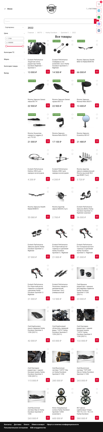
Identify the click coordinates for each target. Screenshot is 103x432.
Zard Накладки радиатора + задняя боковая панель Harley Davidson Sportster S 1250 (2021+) (36, 372)
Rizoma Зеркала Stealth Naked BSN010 (36, 208)
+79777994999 (92, 9)
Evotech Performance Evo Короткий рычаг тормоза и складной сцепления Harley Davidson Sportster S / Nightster (36, 289)
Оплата (26, 424)
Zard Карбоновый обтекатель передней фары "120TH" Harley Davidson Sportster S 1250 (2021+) (60, 330)
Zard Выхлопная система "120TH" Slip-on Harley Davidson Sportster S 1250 (60, 371)
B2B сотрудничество (38, 428)
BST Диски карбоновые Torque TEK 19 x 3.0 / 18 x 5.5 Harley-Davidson (85, 411)
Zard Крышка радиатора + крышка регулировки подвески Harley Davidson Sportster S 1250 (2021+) (85, 289)
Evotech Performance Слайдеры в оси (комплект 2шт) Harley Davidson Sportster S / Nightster (60, 64)
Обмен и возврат (38, 424)
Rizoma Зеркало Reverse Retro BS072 (59, 134)
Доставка (17, 424)
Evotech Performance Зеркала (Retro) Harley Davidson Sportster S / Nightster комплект (85, 210)
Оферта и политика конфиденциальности (63, 424)
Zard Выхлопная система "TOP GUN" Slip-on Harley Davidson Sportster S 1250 (85, 371)
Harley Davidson (51, 33)
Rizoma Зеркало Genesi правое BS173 (61, 100)
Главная (31, 33)
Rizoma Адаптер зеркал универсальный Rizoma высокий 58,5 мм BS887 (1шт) (85, 172)
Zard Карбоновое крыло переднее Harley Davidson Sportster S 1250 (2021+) (36, 329)
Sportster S (65, 33)
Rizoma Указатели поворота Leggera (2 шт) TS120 (35, 135)
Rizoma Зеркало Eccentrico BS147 (83, 134)
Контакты (8, 424)
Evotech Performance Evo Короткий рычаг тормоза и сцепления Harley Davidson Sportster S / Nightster (60, 249)
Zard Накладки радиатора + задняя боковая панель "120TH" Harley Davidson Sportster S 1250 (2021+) (84, 331)
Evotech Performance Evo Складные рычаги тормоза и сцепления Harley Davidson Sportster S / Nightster (85, 249)
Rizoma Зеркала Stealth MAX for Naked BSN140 (85, 61)
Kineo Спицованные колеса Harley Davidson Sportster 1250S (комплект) (61, 411)
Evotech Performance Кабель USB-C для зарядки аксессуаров (60, 171)
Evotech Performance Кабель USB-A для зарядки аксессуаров (36, 171)
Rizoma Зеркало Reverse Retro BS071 (84, 100)
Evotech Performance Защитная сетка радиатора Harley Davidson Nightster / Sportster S (35, 64)
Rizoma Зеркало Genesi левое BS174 (36, 100)
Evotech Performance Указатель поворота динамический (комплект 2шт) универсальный (60, 288)
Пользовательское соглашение (16, 428)
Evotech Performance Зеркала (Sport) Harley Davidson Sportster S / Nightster (36, 248)
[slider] (6, 46)
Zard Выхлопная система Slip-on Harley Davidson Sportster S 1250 (36, 411)
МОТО (39, 33)
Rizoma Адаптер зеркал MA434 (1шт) (60, 208)
